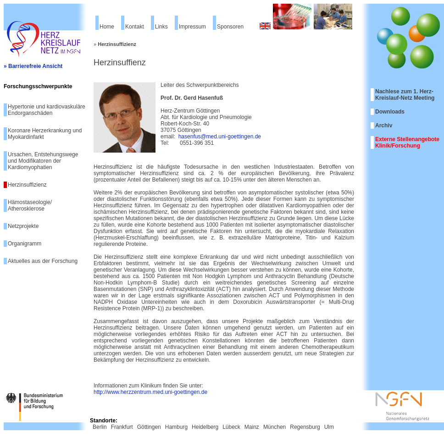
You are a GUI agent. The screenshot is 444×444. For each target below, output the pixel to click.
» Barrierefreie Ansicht (33, 66)
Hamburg (176, 427)
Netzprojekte (23, 226)
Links (161, 26)
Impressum (192, 26)
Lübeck (231, 427)
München (274, 427)
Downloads (390, 111)
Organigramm (24, 243)
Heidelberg (205, 427)
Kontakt (134, 26)
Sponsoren (230, 26)
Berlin (100, 427)
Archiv (383, 125)
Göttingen (149, 427)
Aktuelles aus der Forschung (43, 261)
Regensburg (305, 427)
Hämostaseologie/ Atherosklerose (30, 205)
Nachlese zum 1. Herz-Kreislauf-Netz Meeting (404, 94)
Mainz (251, 427)
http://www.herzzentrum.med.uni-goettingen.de (150, 392)
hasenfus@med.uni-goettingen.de (219, 136)
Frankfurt (122, 427)
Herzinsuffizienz (27, 185)
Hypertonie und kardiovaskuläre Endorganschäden (46, 109)
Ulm (329, 427)
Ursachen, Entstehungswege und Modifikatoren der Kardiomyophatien (43, 161)
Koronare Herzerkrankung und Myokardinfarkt (45, 133)
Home (107, 26)
